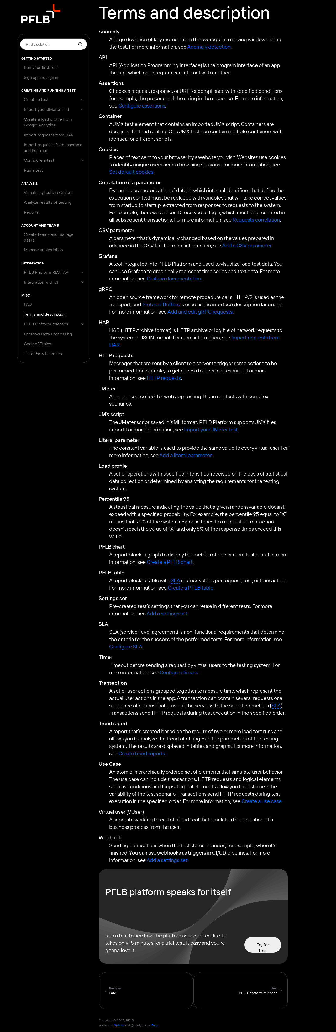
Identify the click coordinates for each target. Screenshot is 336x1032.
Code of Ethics (37, 343)
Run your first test (41, 67)
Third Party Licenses (43, 353)
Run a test (33, 170)
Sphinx (119, 1025)
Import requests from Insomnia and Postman (53, 147)
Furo (154, 1025)
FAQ (28, 304)
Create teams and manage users (49, 237)
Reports (31, 212)
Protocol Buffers (161, 304)
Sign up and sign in (41, 77)
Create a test (36, 99)
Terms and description (45, 314)
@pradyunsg (140, 1025)
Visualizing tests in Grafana (49, 192)
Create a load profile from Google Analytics (48, 121)
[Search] (53, 44)
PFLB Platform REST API (46, 272)
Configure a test (39, 160)
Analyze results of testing (47, 202)
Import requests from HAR (49, 134)
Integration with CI (41, 282)
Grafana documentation (174, 278)
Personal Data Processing (48, 333)
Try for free (263, 947)
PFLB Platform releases (46, 323)
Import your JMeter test (46, 109)
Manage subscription (43, 249)
